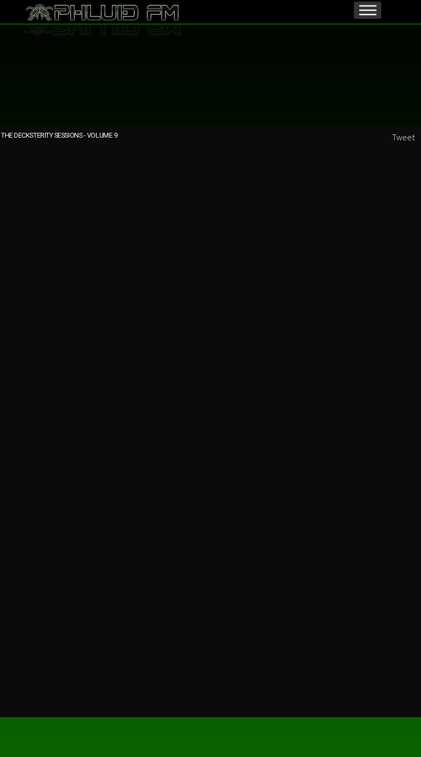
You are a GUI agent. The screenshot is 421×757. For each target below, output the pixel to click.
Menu (367, 10)
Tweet (403, 137)
